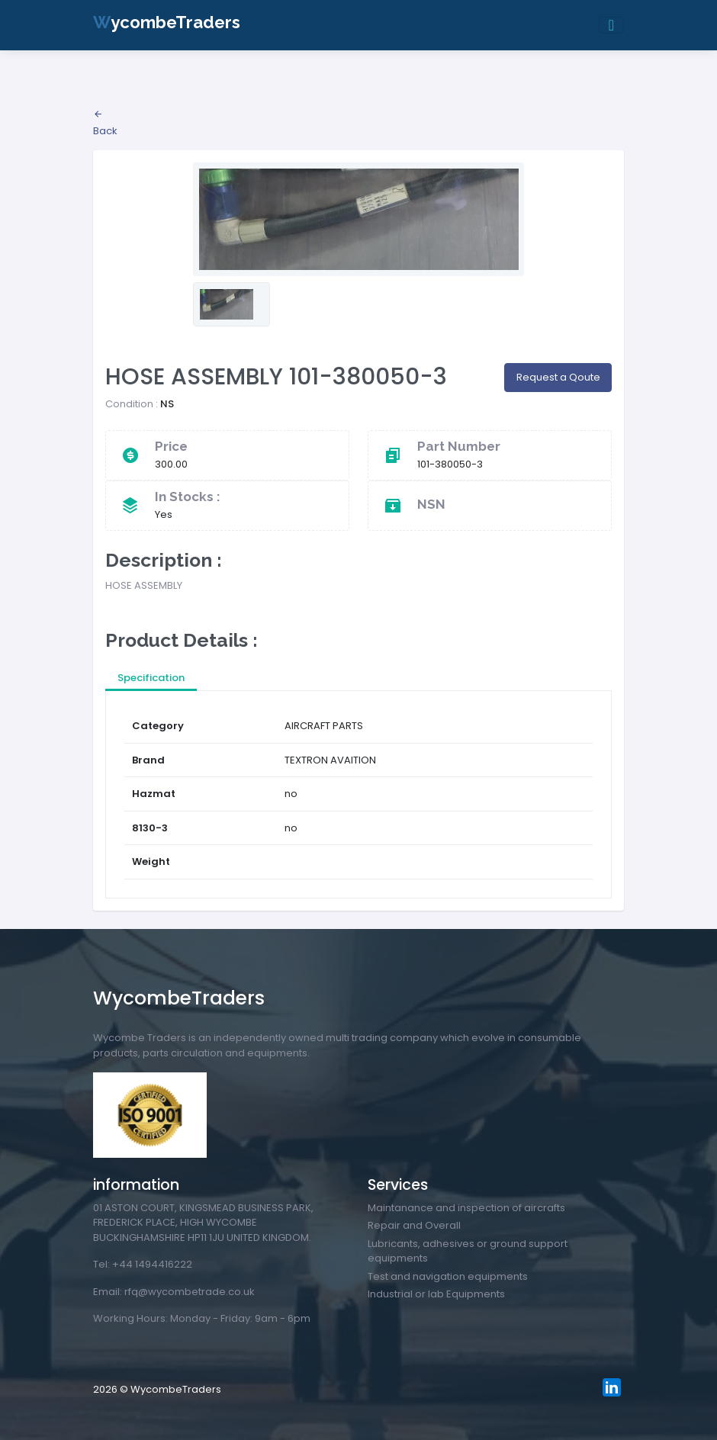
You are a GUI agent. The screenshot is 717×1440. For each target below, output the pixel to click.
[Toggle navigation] (611, 25)
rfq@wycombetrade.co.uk (189, 1291)
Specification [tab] (151, 677)
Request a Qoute (558, 377)
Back (105, 123)
